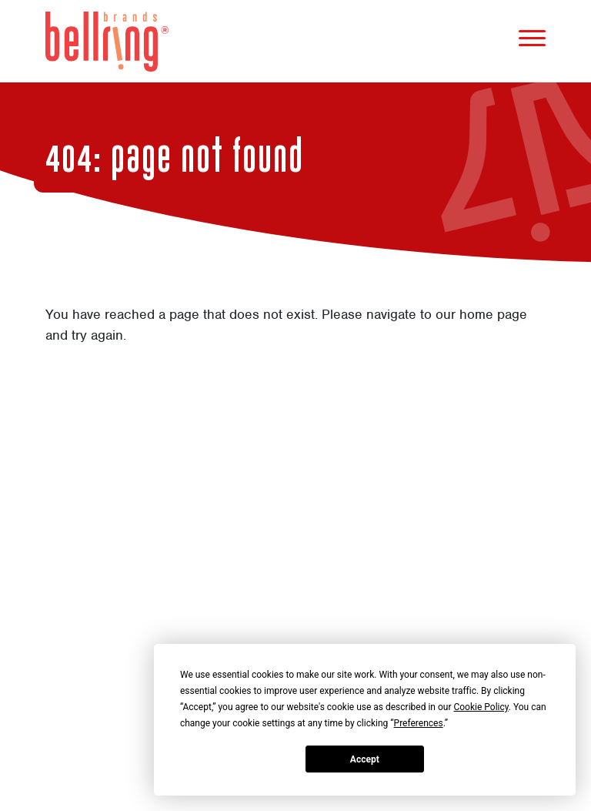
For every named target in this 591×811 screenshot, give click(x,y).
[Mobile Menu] (532, 41)
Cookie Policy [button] (480, 707)
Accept (364, 759)
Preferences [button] (418, 723)
